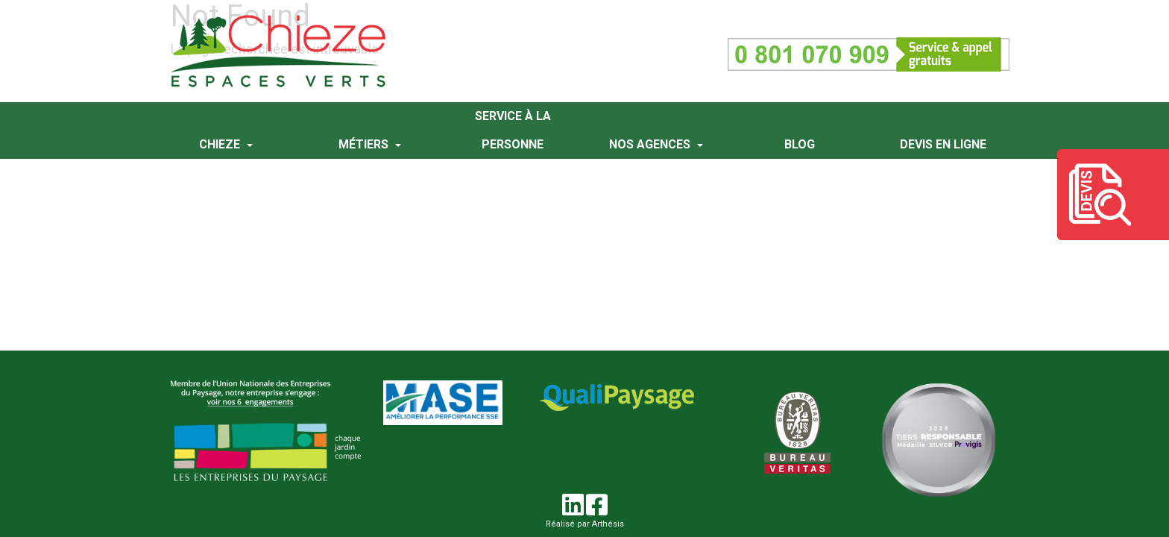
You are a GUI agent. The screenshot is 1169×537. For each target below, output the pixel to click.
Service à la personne (513, 130)
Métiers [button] (364, 144)
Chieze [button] (221, 144)
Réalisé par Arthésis (585, 524)
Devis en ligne (943, 144)
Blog (799, 144)
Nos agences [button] (651, 144)
